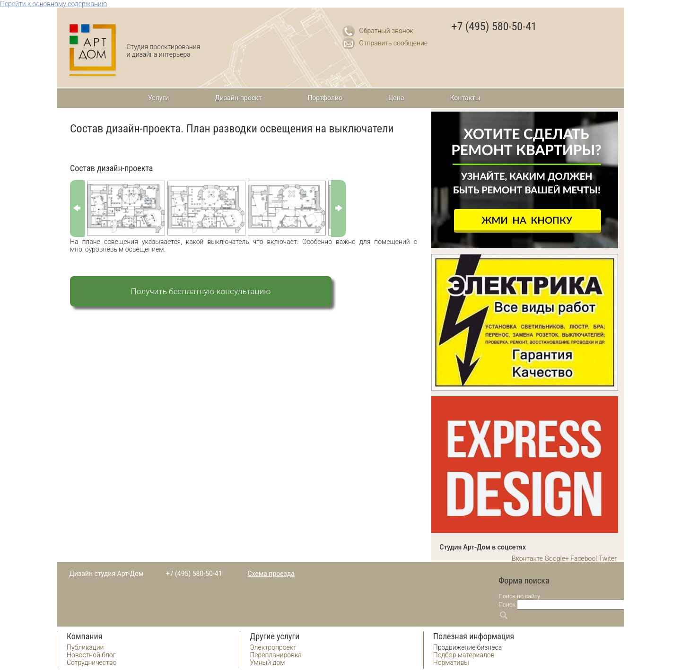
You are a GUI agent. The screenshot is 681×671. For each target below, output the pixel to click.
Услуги (158, 98)
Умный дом (267, 662)
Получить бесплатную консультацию (201, 291)
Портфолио (324, 98)
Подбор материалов (464, 655)
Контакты (465, 98)
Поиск (506, 604)
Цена (396, 98)
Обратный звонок (386, 31)
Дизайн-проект (238, 98)
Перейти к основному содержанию (53, 4)
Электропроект (273, 647)
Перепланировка (275, 655)
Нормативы (451, 662)
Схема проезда (271, 573)
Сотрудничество (91, 662)
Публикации (85, 647)
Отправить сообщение (393, 43)
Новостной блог (91, 655)
